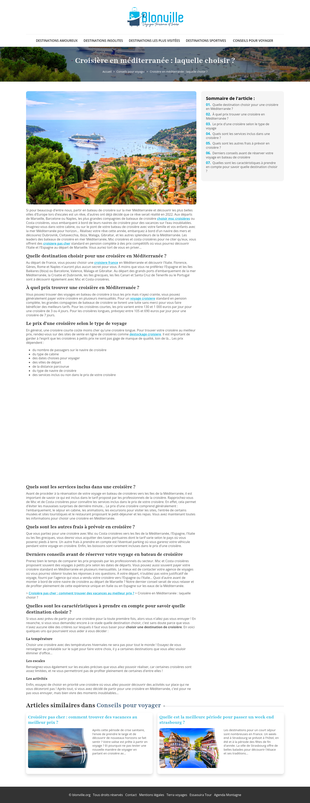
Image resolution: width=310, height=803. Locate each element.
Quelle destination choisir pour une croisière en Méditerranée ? (242, 107)
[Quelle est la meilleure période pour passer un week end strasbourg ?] (190, 748)
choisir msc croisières (173, 218)
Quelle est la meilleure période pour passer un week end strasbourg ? (216, 719)
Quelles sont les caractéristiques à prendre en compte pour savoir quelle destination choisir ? (242, 167)
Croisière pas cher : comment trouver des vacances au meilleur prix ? (81, 593)
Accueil (107, 71)
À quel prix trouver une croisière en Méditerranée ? (235, 116)
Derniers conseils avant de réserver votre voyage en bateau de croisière (239, 155)
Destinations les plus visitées (154, 40)
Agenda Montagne (227, 795)
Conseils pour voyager (253, 40)
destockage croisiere (145, 334)
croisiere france (106, 262)
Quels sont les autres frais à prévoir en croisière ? (237, 145)
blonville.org (81, 795)
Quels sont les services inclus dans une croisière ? (238, 136)
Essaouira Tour (201, 795)
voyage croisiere (142, 298)
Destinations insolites (103, 40)
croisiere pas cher (56, 243)
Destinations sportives (206, 40)
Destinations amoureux (57, 40)
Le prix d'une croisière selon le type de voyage (237, 126)
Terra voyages (177, 795)
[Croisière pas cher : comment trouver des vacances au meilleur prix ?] (58, 748)
